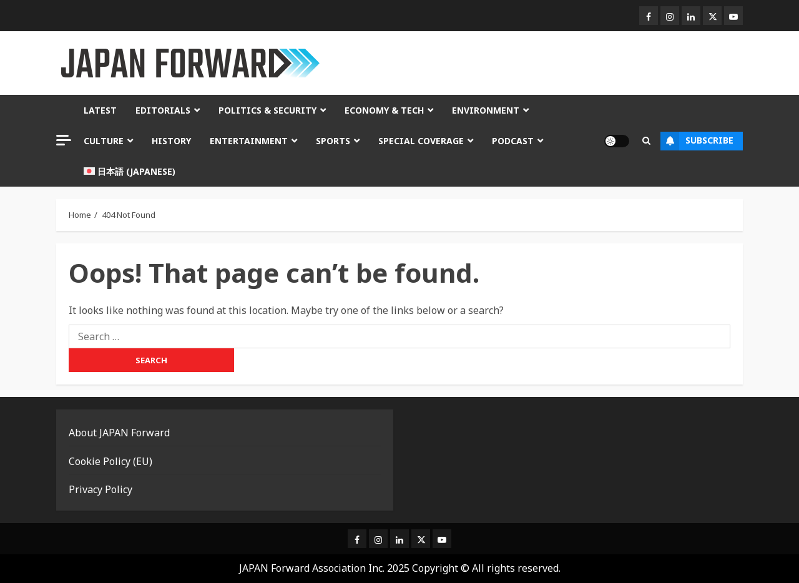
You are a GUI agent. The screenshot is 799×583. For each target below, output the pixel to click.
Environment (485, 110)
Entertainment (249, 141)
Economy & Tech (384, 110)
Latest (100, 110)
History (171, 141)
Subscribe (696, 141)
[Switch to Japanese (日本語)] (129, 171)
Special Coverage (421, 141)
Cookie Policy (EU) (110, 461)
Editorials (162, 110)
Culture (104, 141)
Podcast (513, 141)
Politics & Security (267, 110)
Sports (333, 141)
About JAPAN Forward (119, 432)
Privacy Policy (100, 489)
